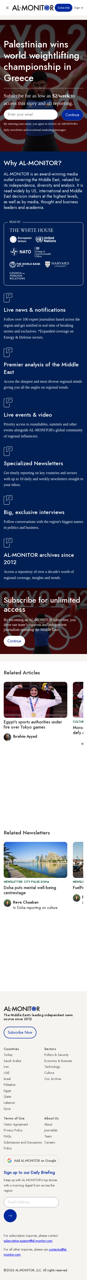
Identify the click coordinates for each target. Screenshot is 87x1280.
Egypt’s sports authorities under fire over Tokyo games (33, 724)
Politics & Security (56, 1054)
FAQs (7, 1136)
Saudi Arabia (12, 1060)
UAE (7, 1072)
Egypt (7, 1090)
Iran (6, 1066)
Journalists (50, 1130)
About (48, 1124)
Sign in (78, 8)
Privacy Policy (13, 1130)
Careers (49, 1142)
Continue (14, 641)
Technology (52, 1066)
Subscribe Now (20, 1032)
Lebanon (9, 1102)
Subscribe (64, 8)
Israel (7, 1078)
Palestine (9, 1084)
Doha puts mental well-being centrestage (30, 890)
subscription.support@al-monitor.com (28, 1240)
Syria (7, 1108)
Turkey (8, 1054)
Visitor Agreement (16, 1124)
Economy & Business (58, 1060)
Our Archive (52, 1078)
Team (48, 1136)
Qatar (8, 1096)
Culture (49, 1072)
